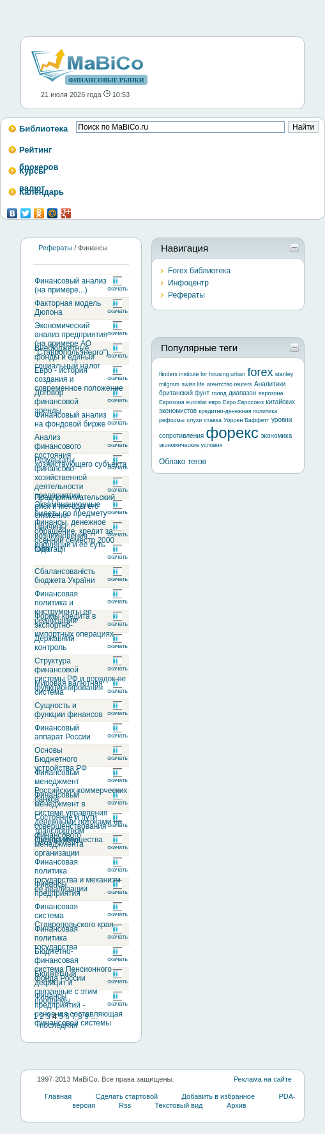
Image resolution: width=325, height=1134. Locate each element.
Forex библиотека (199, 270)
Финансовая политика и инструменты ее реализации (63, 607)
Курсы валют (32, 174)
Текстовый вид (178, 1105)
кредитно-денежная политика (238, 411)
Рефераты (55, 248)
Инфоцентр (188, 282)
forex (260, 372)
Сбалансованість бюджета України (64, 576)
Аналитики (269, 384)
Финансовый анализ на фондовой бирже (70, 419)
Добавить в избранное (218, 1096)
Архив (236, 1105)
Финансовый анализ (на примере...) (70, 285)
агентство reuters (229, 384)
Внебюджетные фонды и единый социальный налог (67, 357)
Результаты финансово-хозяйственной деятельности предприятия (60, 477)
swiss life (192, 384)
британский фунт (184, 393)
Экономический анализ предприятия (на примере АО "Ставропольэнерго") (71, 339)
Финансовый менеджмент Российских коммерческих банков (80, 786)
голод (218, 393)
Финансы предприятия (57, 889)
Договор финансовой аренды (56, 401)
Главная (58, 1096)
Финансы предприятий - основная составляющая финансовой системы (78, 1009)
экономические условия (190, 445)
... (94, 1016)
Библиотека (43, 128)
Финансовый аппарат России (62, 732)
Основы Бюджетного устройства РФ (60, 759)
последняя (58, 1025)
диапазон (242, 393)
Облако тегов (182, 461)
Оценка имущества (68, 839)
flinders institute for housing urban (202, 374)
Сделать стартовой (127, 1096)
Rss (125, 1105)
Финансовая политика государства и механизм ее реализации (77, 875)
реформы (172, 420)
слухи (194, 420)
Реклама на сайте (263, 1079)
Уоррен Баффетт (246, 420)
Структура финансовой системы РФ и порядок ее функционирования (80, 674)
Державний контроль (54, 643)
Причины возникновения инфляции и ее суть (69, 535)
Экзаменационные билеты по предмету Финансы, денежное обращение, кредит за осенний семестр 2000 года (74, 527)
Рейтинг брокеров (39, 153)
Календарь (41, 192)
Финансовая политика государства (56, 938)
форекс (232, 432)
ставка (213, 420)
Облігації (50, 549)
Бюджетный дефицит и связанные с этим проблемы (65, 987)
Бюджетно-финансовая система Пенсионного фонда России (73, 965)
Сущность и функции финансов (68, 710)
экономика (276, 435)
